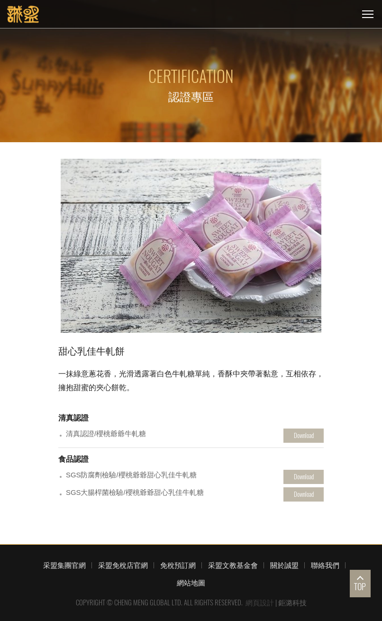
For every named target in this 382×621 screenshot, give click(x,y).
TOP (360, 587)
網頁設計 (260, 602)
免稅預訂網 (178, 565)
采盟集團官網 (64, 565)
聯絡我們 (325, 565)
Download (304, 435)
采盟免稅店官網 (123, 565)
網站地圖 (191, 582)
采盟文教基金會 (233, 565)
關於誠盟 (284, 565)
